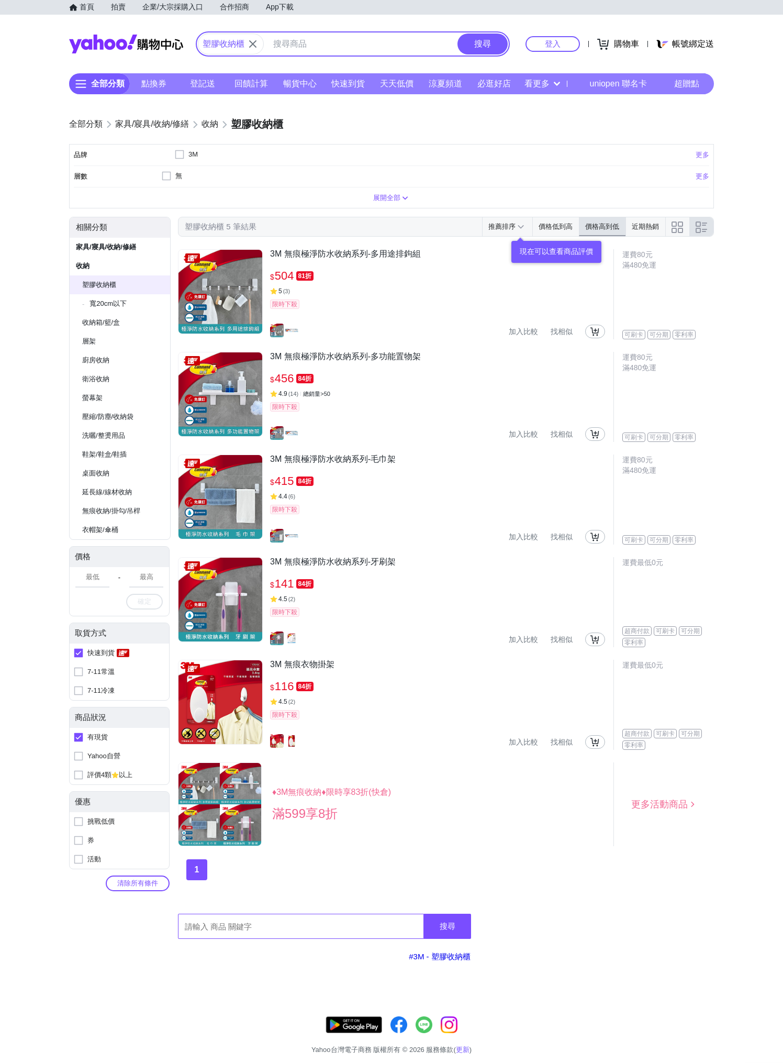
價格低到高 (556, 226)
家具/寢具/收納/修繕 (106, 247)
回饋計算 (251, 83)
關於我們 (549, 1036)
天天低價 (396, 83)
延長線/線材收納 (107, 492)
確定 (144, 601)
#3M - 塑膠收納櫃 (440, 956)
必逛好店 (494, 83)
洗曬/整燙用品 (103, 435)
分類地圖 (700, 1036)
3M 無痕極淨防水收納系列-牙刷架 (333, 561)
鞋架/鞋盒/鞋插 (104, 454)
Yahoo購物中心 (126, 44)
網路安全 (628, 1036)
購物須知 (588, 1036)
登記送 (202, 83)
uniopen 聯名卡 (611, 83)
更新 (705, 1024)
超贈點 (679, 83)
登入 (553, 43)
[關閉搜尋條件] (253, 44)
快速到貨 (348, 83)
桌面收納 (95, 473)
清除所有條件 (137, 883)
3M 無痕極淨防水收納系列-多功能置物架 (345, 356)
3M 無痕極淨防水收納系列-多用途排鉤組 (345, 253)
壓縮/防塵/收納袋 (107, 416)
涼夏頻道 (445, 83)
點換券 (153, 83)
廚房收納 (95, 360)
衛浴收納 (95, 379)
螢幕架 (92, 398)
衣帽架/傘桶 (100, 530)
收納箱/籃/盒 (101, 322)
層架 (89, 341)
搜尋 (447, 926)
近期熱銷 (645, 226)
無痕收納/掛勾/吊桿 (111, 511)
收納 (83, 266)
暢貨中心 (300, 83)
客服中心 (509, 1036)
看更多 (542, 83)
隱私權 (664, 1036)
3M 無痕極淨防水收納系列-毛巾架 (333, 459)
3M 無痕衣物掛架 (302, 664)
